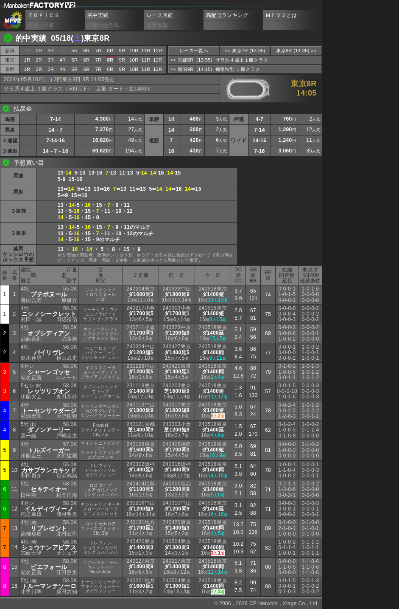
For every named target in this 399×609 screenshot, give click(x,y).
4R (63, 59)
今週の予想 (41, 25)
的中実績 (97, 15)
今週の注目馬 (103, 25)
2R (39, 50)
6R (87, 50)
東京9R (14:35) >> (296, 50)
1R (27, 59)
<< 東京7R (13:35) (245, 50)
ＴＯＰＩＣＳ (43, 15)
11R (145, 50)
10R (133, 50)
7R (98, 50)
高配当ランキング (227, 15)
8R (110, 50)
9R (122, 50)
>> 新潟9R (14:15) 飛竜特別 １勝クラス (215, 69)
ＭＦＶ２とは (281, 15)
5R (75, 50)
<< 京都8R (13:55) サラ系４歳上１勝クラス (219, 59)
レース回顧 (160, 15)
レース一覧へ (193, 50)
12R (157, 50)
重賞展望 (157, 25)
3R (51, 50)
